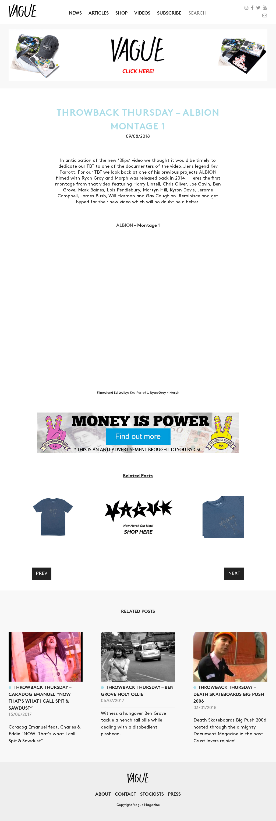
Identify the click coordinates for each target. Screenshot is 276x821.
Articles (99, 13)
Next (234, 573)
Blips (124, 160)
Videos (142, 13)
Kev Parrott (139, 392)
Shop (121, 13)
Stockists (152, 794)
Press (174, 794)
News (75, 13)
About (103, 794)
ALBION (208, 172)
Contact (125, 794)
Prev (41, 573)
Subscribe (169, 13)
